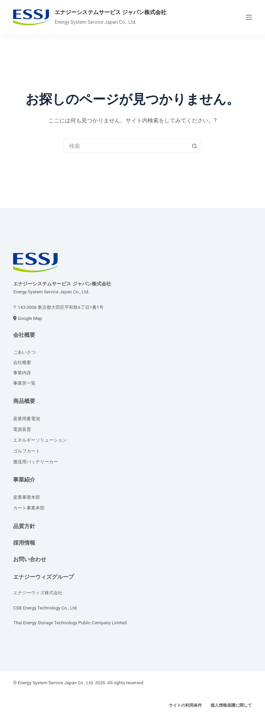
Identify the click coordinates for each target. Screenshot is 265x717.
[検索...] (125, 146)
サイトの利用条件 (185, 705)
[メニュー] (249, 17)
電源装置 (22, 429)
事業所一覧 (24, 383)
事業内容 (22, 372)
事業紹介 (24, 479)
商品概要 (24, 401)
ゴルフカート (26, 451)
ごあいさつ (24, 352)
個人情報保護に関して (231, 705)
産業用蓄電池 (26, 418)
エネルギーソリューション (40, 440)
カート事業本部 (29, 508)
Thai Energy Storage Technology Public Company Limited (70, 622)
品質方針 (24, 526)
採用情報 (24, 542)
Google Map (30, 318)
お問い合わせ (29, 559)
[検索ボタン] (195, 146)
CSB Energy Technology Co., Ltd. (45, 607)
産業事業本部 (26, 497)
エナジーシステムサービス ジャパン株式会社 (110, 12)
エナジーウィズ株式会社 (37, 592)
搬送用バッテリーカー (35, 461)
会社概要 (24, 335)
